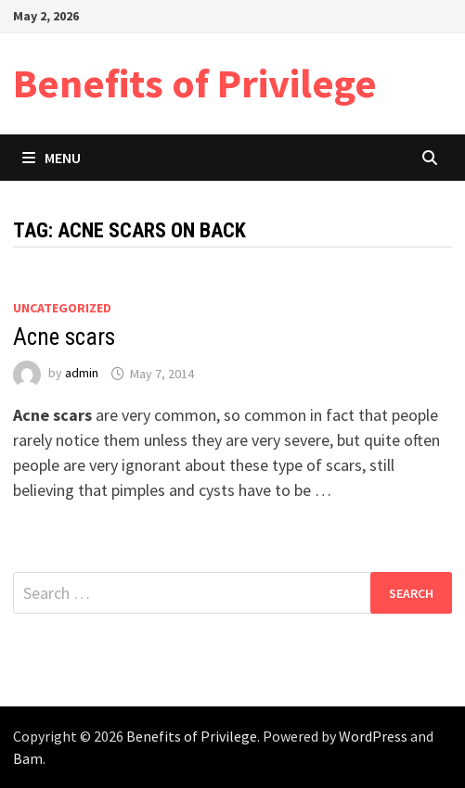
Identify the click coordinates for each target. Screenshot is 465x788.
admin (81, 373)
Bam (28, 758)
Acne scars (64, 337)
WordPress (373, 736)
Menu (51, 157)
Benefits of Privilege (195, 82)
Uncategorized (62, 307)
